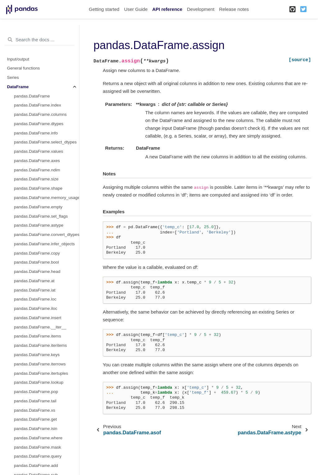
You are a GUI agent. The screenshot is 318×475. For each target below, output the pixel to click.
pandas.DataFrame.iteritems (40, 345)
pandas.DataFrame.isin (35, 428)
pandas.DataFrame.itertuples (41, 373)
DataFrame (18, 86)
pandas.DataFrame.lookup (38, 382)
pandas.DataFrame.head (37, 271)
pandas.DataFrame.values (38, 151)
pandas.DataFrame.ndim (37, 170)
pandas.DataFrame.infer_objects (44, 244)
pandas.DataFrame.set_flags (41, 216)
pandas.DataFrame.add (36, 465)
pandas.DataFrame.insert (37, 317)
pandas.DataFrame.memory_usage (46, 197)
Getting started (104, 9)
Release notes (234, 9)
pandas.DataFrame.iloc (35, 308)
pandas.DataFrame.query (37, 456)
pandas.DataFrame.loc (35, 299)
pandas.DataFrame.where (38, 438)
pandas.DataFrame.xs (34, 410)
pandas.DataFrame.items (37, 336)
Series (13, 77)
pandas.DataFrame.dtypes (38, 123)
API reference (167, 9)
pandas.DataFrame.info (36, 133)
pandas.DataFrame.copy (37, 253)
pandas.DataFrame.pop (36, 391)
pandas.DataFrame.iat (35, 290)
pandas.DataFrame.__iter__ (40, 327)
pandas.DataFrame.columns (40, 114)
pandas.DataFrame (32, 96)
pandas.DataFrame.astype (38, 225)
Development (200, 9)
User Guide (136, 9)
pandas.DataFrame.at (34, 280)
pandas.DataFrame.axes (37, 160)
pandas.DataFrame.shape (38, 188)
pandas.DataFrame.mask (37, 447)
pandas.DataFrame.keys (37, 354)
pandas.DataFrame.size (36, 179)
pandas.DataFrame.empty (38, 207)
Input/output (18, 59)
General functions (23, 68)
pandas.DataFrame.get (35, 419)
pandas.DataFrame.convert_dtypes (46, 234)
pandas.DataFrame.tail (35, 401)
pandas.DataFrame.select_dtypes (45, 142)
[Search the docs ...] (40, 39)
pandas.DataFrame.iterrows (40, 364)
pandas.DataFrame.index (37, 105)
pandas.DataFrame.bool (36, 262)
